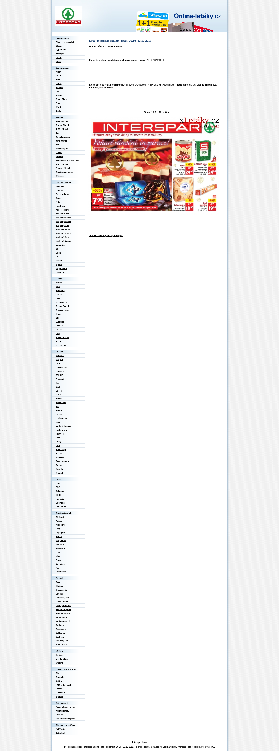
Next (58, 438)
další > (165, 112)
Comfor (59, 294)
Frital (58, 202)
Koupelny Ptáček (64, 218)
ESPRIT (59, 375)
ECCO (58, 495)
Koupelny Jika (62, 214)
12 (160, 112)
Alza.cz (59, 283)
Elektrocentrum (63, 310)
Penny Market (62, 99)
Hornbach (60, 206)
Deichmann (61, 491)
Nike (58, 556)
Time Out (60, 469)
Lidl (57, 91)
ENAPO (59, 87)
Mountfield (61, 245)
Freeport (60, 379)
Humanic (60, 499)
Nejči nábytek (62, 164)
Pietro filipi (61, 449)
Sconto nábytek (63, 168)
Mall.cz (59, 330)
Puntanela (60, 693)
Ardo (58, 287)
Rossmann (61, 629)
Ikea (57, 133)
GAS (58, 387)
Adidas (59, 521)
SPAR (58, 107)
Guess (59, 391)
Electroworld (62, 302)
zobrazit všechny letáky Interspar (106, 46)
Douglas (59, 594)
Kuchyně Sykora (63, 241)
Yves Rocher (61, 645)
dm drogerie (61, 590)
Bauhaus (60, 186)
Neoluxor (60, 715)
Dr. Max (59, 655)
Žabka (58, 111)
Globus (200, 85)
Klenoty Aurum (63, 613)
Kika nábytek (62, 149)
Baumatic (60, 290)
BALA (58, 76)
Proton (59, 341)
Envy (58, 529)
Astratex (60, 356)
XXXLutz (60, 176)
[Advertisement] (152, 73)
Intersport (60, 548)
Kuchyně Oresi (63, 237)
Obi (57, 249)
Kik (57, 406)
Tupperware (61, 268)
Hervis (59, 537)
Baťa (58, 483)
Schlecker (60, 633)
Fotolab (59, 326)
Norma (59, 95)
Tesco (110, 87)
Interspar (60, 54)
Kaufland (93, 87)
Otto (58, 445)
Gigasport (60, 533)
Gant (58, 383)
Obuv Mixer (61, 503)
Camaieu (60, 371)
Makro (102, 87)
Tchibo (59, 465)
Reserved (60, 457)
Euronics (60, 322)
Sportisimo (61, 572)
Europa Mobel (62, 125)
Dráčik (59, 681)
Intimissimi (61, 402)
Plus (58, 103)
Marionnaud (61, 617)
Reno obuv (61, 507)
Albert (58, 72)
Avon (58, 582)
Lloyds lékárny (62, 659)
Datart (58, 298)
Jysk (58, 145)
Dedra (58, 198)
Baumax (59, 190)
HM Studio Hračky (64, 685)
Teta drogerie (62, 641)
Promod (59, 453)
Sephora (60, 637)
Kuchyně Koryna (63, 233)
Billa (58, 80)
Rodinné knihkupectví (66, 719)
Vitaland (59, 663)
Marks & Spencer (64, 426)
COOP (58, 83)
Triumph (59, 473)
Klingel (59, 410)
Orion (58, 253)
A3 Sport (60, 517)
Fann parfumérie (63, 605)
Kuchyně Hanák (63, 229)
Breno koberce (62, 194)
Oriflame (60, 625)
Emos (58, 314)
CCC (58, 487)
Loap (58, 552)
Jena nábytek (62, 141)
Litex (58, 422)
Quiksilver (60, 564)
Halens (59, 399)
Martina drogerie (63, 621)
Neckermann (61, 430)
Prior (58, 257)
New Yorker (61, 434)
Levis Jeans (61, 418)
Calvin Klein (61, 367)
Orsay (58, 442)
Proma (59, 261)
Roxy (58, 568)
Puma (58, 560)
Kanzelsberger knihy (65, 707)
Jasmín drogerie (63, 609)
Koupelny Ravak (63, 221)
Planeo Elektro (62, 337)
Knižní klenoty (62, 711)
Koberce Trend (62, 210)
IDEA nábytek (62, 129)
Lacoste (59, 414)
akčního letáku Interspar (108, 85)
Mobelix (59, 156)
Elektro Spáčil (62, 306)
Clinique (59, 586)
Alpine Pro (60, 525)
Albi (57, 673)
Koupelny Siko (62, 225)
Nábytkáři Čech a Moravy (67, 160)
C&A (58, 363)
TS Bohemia (61, 345)
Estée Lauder (62, 602)
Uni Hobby (60, 272)
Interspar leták (139, 742)
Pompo (59, 689)
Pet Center (60, 729)
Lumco (59, 152)
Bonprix (59, 359)
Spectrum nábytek (64, 172)
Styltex (59, 264)
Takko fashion (62, 461)
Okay (58, 333)
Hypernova (210, 85)
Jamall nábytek (63, 137)
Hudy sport (61, 540)
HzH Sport (60, 544)
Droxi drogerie (62, 598)
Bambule (60, 677)
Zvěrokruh (60, 733)
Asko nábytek (62, 121)
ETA (57, 318)
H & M (58, 395)
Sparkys (59, 697)
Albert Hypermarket (185, 85)
